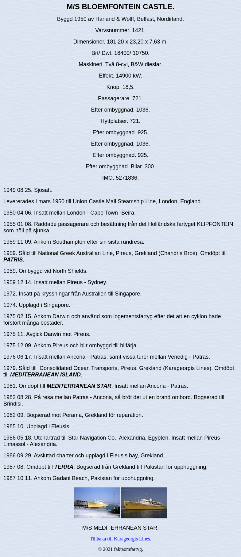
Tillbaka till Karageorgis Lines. (120, 538)
